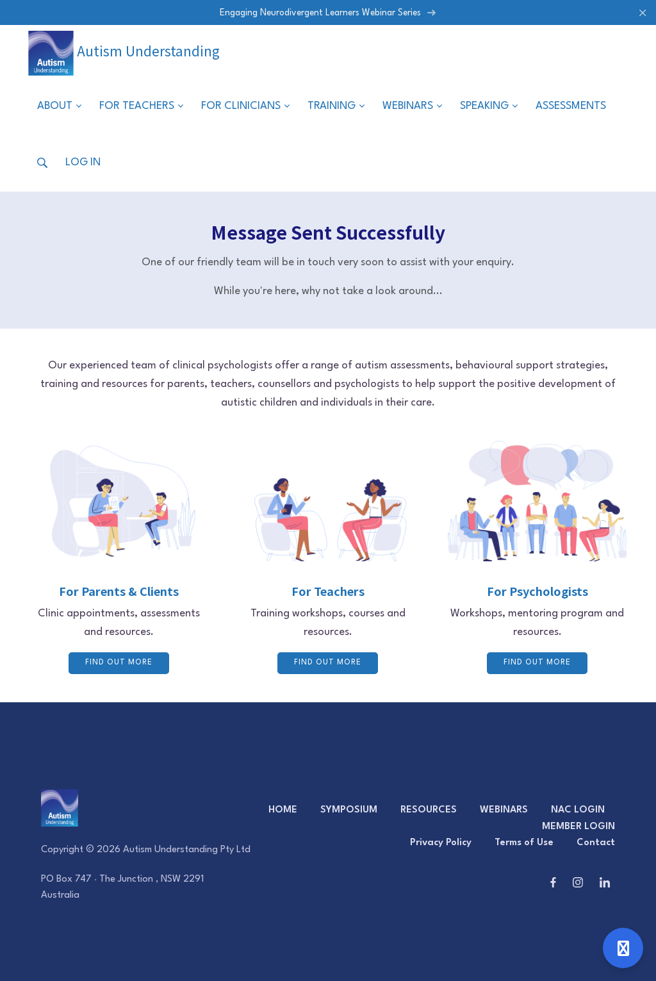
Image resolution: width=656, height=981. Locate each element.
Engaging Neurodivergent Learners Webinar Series (328, 12)
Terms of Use (524, 843)
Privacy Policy (441, 843)
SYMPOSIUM (348, 810)
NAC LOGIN (578, 810)
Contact (596, 843)
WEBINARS (504, 810)
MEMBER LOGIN (578, 827)
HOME (282, 810)
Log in (83, 162)
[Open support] (623, 948)
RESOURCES (428, 810)
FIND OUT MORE (118, 662)
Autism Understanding (124, 50)
